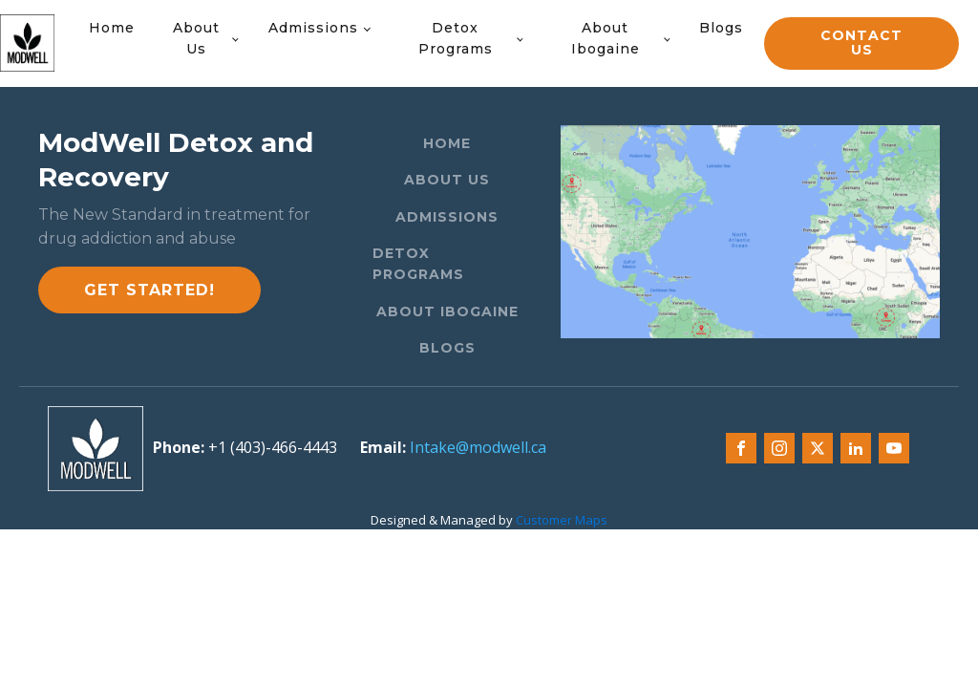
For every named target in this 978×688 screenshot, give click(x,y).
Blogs (721, 27)
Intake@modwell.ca (478, 447)
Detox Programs (455, 38)
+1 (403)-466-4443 (272, 447)
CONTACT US (861, 42)
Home (112, 27)
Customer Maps (561, 519)
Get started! (149, 290)
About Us (196, 38)
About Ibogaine (605, 38)
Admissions (313, 27)
